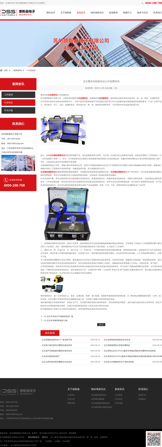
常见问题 (8, 110)
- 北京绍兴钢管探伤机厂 (50, 356)
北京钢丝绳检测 (97, 399)
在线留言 (142, 399)
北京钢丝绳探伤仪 (98, 395)
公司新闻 (8, 95)
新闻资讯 (81, 12)
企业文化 (71, 399)
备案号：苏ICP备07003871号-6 (45, 433)
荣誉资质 (71, 403)
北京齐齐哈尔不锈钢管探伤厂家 (60, 316)
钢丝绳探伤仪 (97, 12)
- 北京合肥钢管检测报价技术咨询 (116, 340)
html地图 (66, 441)
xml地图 (48, 441)
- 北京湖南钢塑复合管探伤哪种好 (116, 345)
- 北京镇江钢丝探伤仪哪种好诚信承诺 (56, 345)
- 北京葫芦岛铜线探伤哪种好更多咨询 (56, 351)
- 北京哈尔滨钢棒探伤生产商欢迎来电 (118, 362)
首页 (6, 70)
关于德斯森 (65, 12)
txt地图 (57, 441)
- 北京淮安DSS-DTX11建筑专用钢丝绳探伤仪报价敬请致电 (127, 356)
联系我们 (157, 12)
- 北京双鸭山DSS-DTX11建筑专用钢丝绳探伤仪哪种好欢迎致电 (129, 351)
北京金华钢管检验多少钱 (57, 320)
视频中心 (127, 12)
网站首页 (50, 12)
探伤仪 (45, 437)
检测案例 (113, 12)
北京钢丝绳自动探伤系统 (101, 407)
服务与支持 (142, 12)
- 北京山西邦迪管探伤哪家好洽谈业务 (56, 362)
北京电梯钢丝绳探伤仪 (100, 403)
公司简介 (71, 395)
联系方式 (142, 395)
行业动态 (32, 70)
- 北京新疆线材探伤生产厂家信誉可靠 (56, 340)
